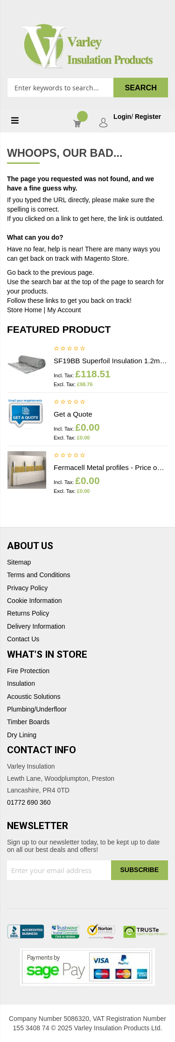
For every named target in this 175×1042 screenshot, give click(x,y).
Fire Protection (28, 671)
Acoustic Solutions (33, 696)
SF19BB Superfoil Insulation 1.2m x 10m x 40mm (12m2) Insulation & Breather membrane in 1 (111, 361)
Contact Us (23, 639)
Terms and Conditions (38, 575)
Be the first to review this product (69, 349)
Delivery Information (36, 626)
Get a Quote (73, 414)
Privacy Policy (27, 588)
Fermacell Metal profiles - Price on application (111, 467)
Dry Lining (21, 735)
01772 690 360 (28, 802)
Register (148, 116)
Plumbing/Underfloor (37, 709)
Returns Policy (28, 613)
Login (122, 116)
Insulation (21, 683)
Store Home (24, 310)
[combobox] (87, 87)
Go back (19, 272)
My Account (64, 310)
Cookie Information (34, 600)
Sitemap (19, 562)
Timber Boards (28, 722)
